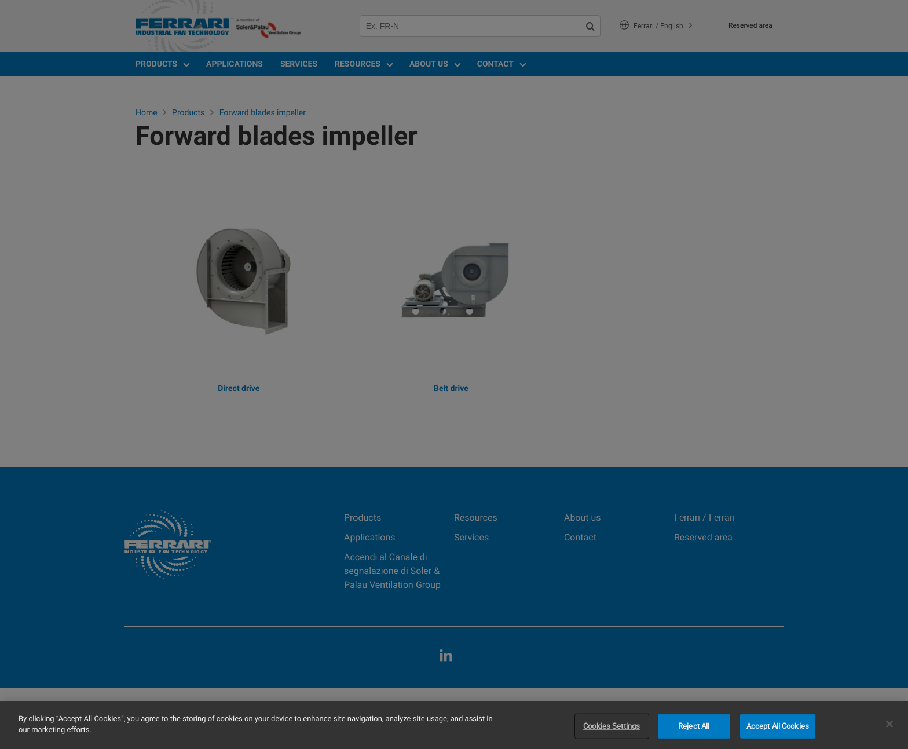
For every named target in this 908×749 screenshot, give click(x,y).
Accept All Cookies (777, 726)
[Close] (889, 723)
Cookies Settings (611, 726)
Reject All (693, 726)
